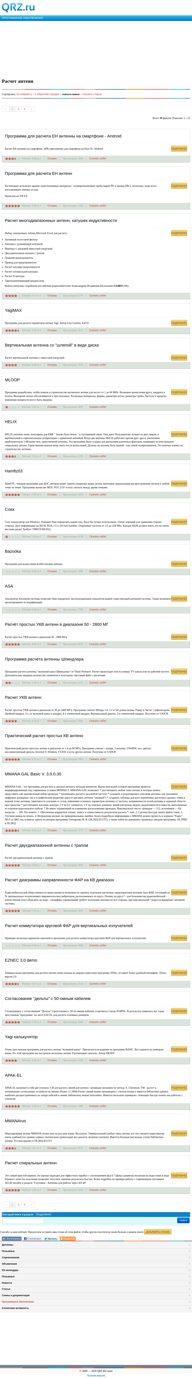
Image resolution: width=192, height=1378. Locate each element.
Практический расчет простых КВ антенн (44, 735)
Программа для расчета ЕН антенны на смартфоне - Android (63, 136)
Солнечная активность (15, 1308)
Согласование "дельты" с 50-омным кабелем (48, 998)
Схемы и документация (16, 1295)
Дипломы (7, 1244)
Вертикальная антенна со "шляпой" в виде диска (52, 345)
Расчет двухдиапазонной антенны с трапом (46, 845)
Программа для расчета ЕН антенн (38, 173)
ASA (9, 586)
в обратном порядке (47, 94)
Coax (9, 509)
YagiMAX (13, 310)
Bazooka (13, 551)
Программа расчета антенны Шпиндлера (44, 659)
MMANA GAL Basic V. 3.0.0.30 (33, 774)
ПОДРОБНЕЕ (179, 148)
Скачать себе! (97, 158)
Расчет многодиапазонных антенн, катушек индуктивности (61, 220)
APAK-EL (13, 1075)
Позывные (8, 1251)
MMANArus (15, 1121)
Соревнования (10, 1257)
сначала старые (92, 94)
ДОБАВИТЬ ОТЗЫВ (157, 1232)
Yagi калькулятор (21, 1036)
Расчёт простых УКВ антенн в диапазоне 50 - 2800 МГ (57, 624)
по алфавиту (24, 94)
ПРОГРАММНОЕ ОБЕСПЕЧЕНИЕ (22, 17)
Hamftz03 (13, 471)
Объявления (9, 1263)
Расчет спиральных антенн (31, 1163)
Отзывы (52, 158)
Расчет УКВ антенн (23, 697)
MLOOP (12, 380)
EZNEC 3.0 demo (21, 960)
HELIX (11, 421)
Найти (183, 1220)
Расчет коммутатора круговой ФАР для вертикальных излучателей (69, 925)
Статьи (6, 1289)
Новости (7, 1282)
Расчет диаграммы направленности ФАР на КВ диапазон (59, 880)
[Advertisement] (96, 49)
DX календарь (10, 1270)
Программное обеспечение (18, 1301)
